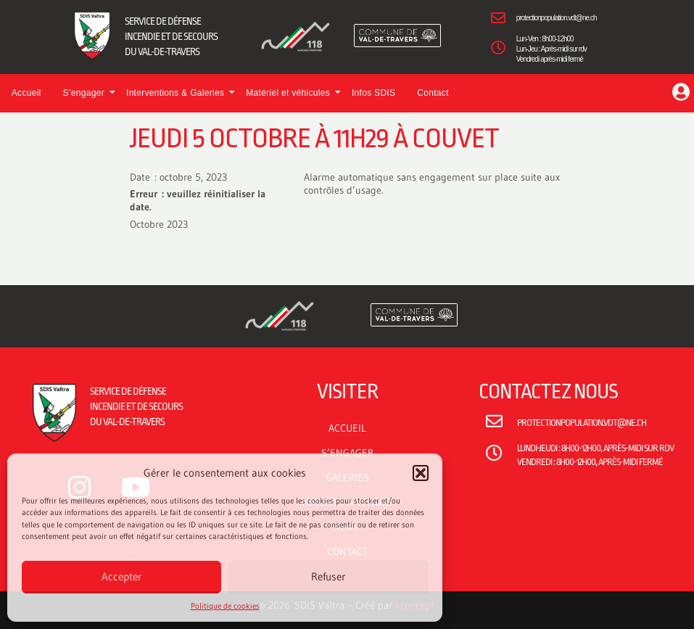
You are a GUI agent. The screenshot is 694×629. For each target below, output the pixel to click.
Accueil (26, 93)
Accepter (122, 576)
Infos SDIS (373, 93)
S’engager (87, 93)
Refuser (328, 576)
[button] (420, 473)
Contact (432, 93)
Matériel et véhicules (291, 93)
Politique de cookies (225, 606)
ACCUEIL (347, 428)
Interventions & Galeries (178, 93)
